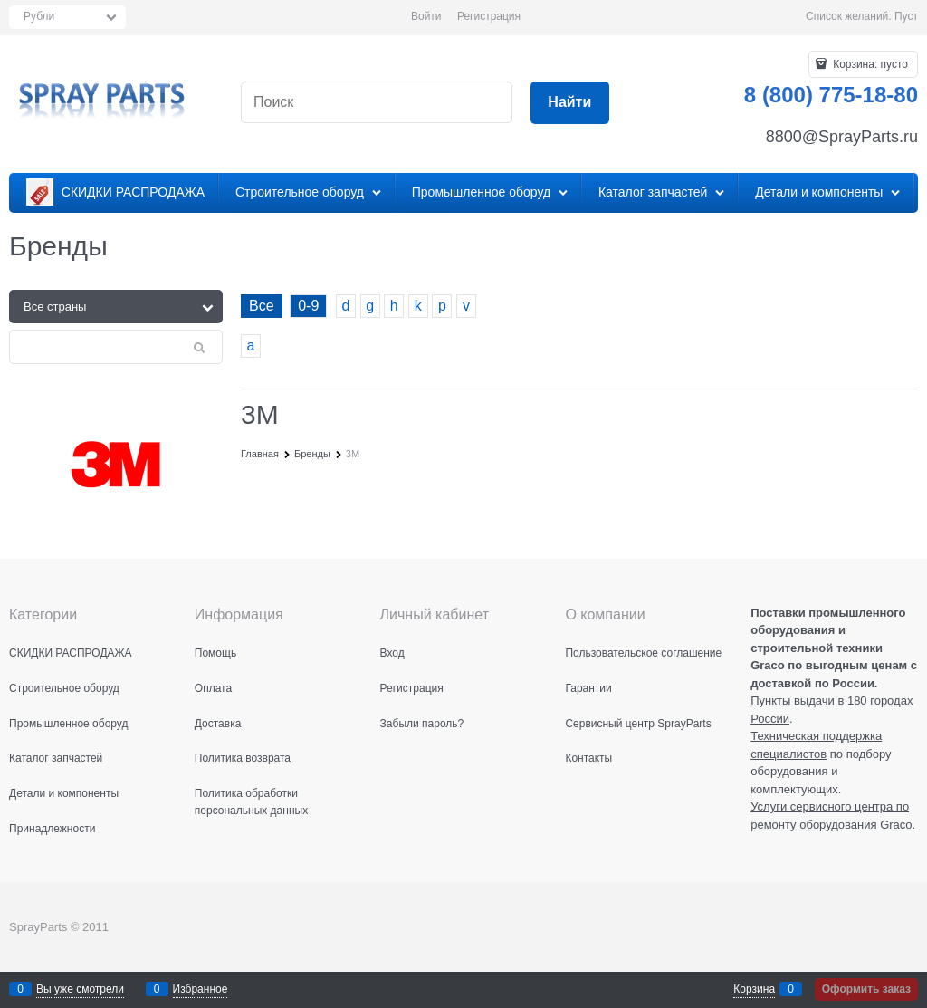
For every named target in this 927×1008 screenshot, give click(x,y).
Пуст (906, 16)
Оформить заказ (866, 989)
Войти (426, 16)
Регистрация (489, 16)
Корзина (754, 989)
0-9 (308, 305)
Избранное (200, 989)
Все (261, 305)
